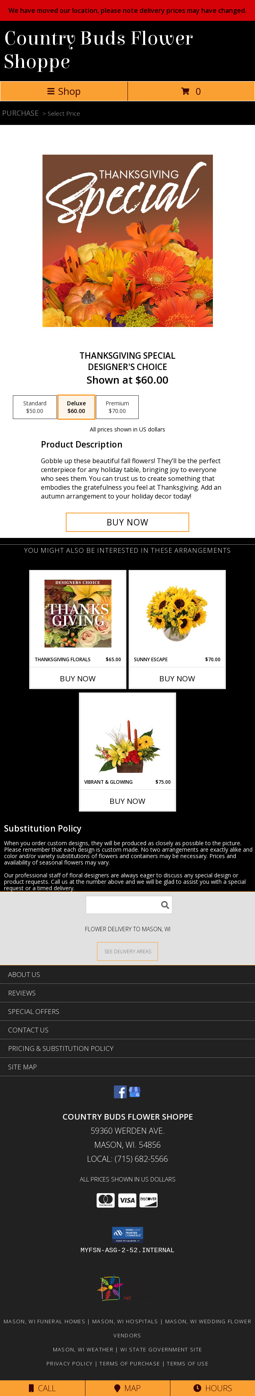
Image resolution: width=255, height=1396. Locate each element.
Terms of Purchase (129, 1363)
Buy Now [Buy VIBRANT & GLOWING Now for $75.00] (127, 801)
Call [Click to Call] (42, 1388)
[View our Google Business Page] (134, 1095)
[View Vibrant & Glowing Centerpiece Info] (127, 736)
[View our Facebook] (120, 1095)
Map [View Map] (127, 1388)
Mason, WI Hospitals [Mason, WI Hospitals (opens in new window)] (125, 1321)
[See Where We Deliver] (127, 951)
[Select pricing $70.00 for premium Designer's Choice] (117, 407)
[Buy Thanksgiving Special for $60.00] (127, 522)
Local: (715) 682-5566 (127, 1158)
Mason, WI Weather (83, 1349)
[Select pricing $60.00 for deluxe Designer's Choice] (76, 407)
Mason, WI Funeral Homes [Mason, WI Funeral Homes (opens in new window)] (44, 1321)
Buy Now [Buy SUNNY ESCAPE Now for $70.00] (177, 678)
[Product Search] (129, 905)
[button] (127, 1235)
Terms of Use (187, 1363)
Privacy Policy (70, 1363)
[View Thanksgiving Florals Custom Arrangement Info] (78, 613)
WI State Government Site (161, 1349)
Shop (64, 91)
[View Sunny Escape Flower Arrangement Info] (177, 613)
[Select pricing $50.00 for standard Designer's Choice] (35, 407)
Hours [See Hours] (212, 1388)
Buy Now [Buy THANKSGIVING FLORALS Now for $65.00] (78, 678)
